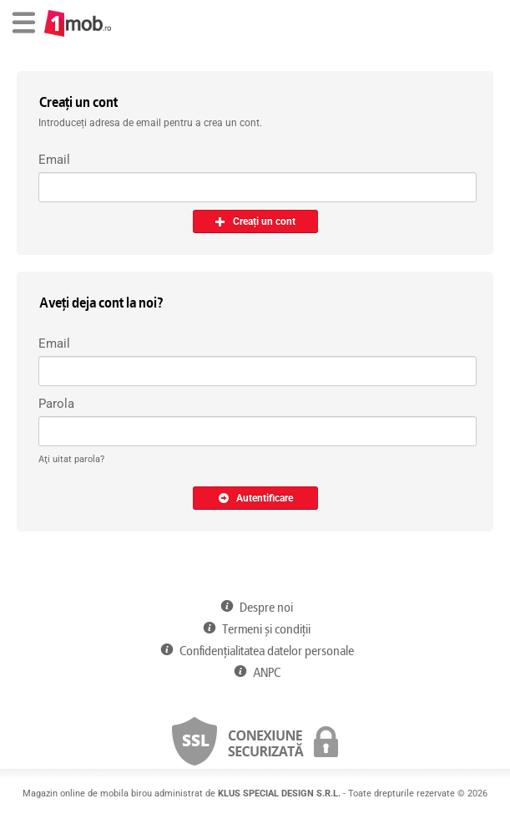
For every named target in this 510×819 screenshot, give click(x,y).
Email (54, 159)
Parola (56, 403)
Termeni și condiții (255, 629)
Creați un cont (255, 221)
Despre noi (255, 607)
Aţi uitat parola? (71, 459)
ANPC (254, 672)
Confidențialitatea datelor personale (254, 651)
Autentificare (255, 498)
